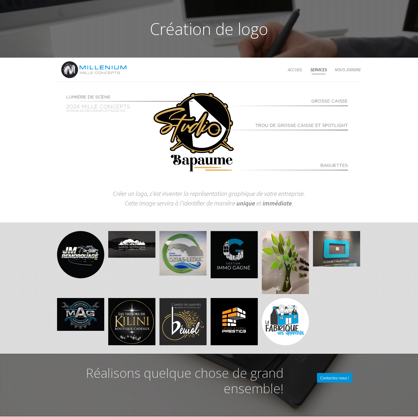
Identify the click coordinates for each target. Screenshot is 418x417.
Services (318, 69)
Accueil (295, 69)
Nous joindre (348, 69)
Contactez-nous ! (334, 377)
